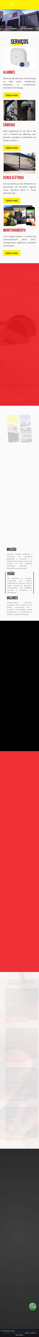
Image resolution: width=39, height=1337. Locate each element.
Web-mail (9, 1333)
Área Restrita (19, 1333)
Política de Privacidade (22, 1331)
